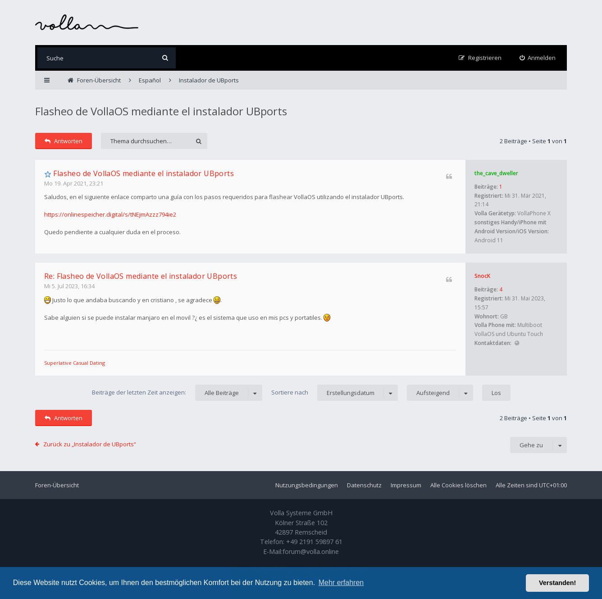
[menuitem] (538, 57)
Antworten (63, 141)
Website (516, 343)
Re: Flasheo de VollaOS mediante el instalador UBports (140, 276)
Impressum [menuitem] (406, 485)
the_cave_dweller (496, 173)
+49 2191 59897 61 (314, 541)
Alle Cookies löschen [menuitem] (458, 485)
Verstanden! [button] (557, 582)
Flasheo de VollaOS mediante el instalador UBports (161, 111)
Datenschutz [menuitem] (364, 485)
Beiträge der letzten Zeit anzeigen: (177, 393)
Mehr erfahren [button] (341, 582)
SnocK (482, 276)
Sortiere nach (334, 393)
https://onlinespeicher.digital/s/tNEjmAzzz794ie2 (110, 214)
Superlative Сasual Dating (74, 362)
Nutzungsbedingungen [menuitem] (306, 485)
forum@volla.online (311, 551)
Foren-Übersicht (57, 485)
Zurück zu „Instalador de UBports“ (89, 444)
